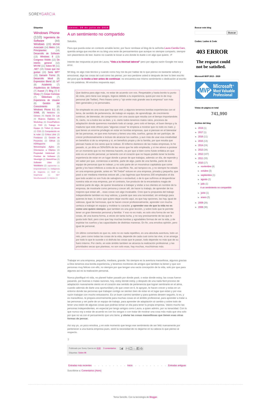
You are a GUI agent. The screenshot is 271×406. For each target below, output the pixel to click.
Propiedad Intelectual (44, 153)
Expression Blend (42, 81)
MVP (53, 172)
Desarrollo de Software (47, 53)
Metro (52, 47)
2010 (201, 162)
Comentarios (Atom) (91, 370)
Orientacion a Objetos (44, 150)
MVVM (37, 66)
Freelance (38, 137)
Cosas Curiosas (52, 94)
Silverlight (38, 159)
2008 (201, 207)
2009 (201, 202)
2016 (201, 136)
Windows (39, 44)
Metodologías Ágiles (44, 147)
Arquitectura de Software (47, 87)
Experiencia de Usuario (47, 100)
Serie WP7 (54, 72)
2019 (201, 128)
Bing (51, 91)
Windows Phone (47, 33)
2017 (201, 132)
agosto (204, 179)
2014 (201, 145)
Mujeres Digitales (46, 119)
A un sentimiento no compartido (95, 34)
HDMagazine (39, 144)
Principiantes (40, 50)
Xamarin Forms (47, 75)
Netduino (51, 112)
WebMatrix (38, 165)
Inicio (130, 365)
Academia (46, 84)
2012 (201, 154)
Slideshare (46, 97)
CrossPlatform (53, 122)
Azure (57, 128)
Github (52, 141)
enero (204, 197)
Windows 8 (46, 56)
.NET (36, 69)
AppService (52, 166)
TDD (40, 125)
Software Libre (43, 162)
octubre (205, 171)
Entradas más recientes (80, 365)
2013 (201, 149)
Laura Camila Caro (174, 48)
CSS (39, 131)
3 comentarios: (110, 348)
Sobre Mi (82, 353)
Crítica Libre (50, 134)
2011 (201, 158)
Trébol (47, 128)
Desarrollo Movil (43, 78)
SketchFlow (51, 159)
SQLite (52, 178)
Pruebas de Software (44, 156)
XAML (37, 112)
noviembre (206, 166)
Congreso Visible (42, 60)
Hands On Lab (52, 116)
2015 (201, 141)
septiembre (207, 175)
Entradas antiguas (177, 365)
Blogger (153, 397)
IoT (58, 81)
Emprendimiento (40, 169)
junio (203, 193)
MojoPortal (38, 175)
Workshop (38, 122)
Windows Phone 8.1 (44, 109)
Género (37, 116)
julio (203, 184)
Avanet (40, 91)
